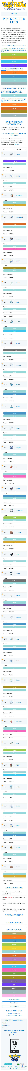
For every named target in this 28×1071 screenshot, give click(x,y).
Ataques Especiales (14, 1006)
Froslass (18, 595)
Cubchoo (18, 787)
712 (5, 702)
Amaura (18, 680)
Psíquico (14, 248)
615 (5, 447)
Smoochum (19, 721)
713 (5, 176)
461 (5, 343)
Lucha (14, 108)
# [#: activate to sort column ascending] (3, 149)
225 (5, 765)
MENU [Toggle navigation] (14, 14)
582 (5, 806)
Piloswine (18, 532)
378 (5, 302)
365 (5, 384)
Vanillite (18, 806)
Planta (14, 54)
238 (5, 721)
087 (5, 617)
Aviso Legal (5, 1028)
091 (5, 488)
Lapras (17, 406)
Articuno (18, 321)
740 (5, 217)
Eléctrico (14, 948)
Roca (14, 111)
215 (5, 573)
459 (5, 743)
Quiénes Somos (5, 1025)
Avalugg (18, 176)
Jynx (17, 466)
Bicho (14, 973)
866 (5, 239)
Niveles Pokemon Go (14, 1010)
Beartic (18, 428)
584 (5, 365)
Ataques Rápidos (14, 1003)
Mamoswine (19, 195)
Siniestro (14, 350)
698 (5, 680)
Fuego (14, 72)
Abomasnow (19, 510)
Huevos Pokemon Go (14, 1013)
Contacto (4, 1023)
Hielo (14, 80)
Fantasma (14, 605)
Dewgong (18, 617)
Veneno (14, 959)
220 (5, 866)
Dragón (14, 65)
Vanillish (18, 661)
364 (5, 639)
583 (5, 661)
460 (5, 510)
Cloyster (18, 488)
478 (5, 595)
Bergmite (18, 702)
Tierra (14, 58)
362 (5, 554)
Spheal (17, 825)
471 (5, 282)
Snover (18, 743)
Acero (14, 83)
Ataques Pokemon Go (14, 999)
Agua (14, 76)
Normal (14, 933)
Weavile (18, 343)
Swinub (18, 866)
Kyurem (17, 144)
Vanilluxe (18, 365)
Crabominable (19, 217)
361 (5, 847)
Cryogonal (18, 447)
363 (5, 825)
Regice (17, 302)
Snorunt (18, 847)
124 (5, 466)
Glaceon (18, 282)
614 (5, 428)
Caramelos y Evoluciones (14, 1015)
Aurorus (18, 261)
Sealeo (17, 639)
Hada (14, 995)
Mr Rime (18, 239)
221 (5, 532)
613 (5, 787)
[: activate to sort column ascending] (11, 149)
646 (5, 154)
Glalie (17, 554)
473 (5, 195)
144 (5, 321)
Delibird (18, 765)
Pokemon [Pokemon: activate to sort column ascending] (18, 149)
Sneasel (18, 573)
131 (5, 406)
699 (5, 261)
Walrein (18, 384)
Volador (14, 61)
